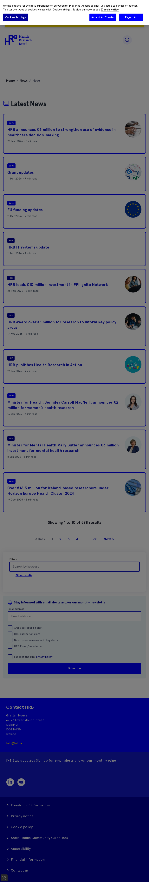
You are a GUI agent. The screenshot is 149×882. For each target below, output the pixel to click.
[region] (74, 12)
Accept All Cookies (102, 17)
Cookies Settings (15, 17)
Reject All (131, 17)
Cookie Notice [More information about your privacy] (110, 9)
